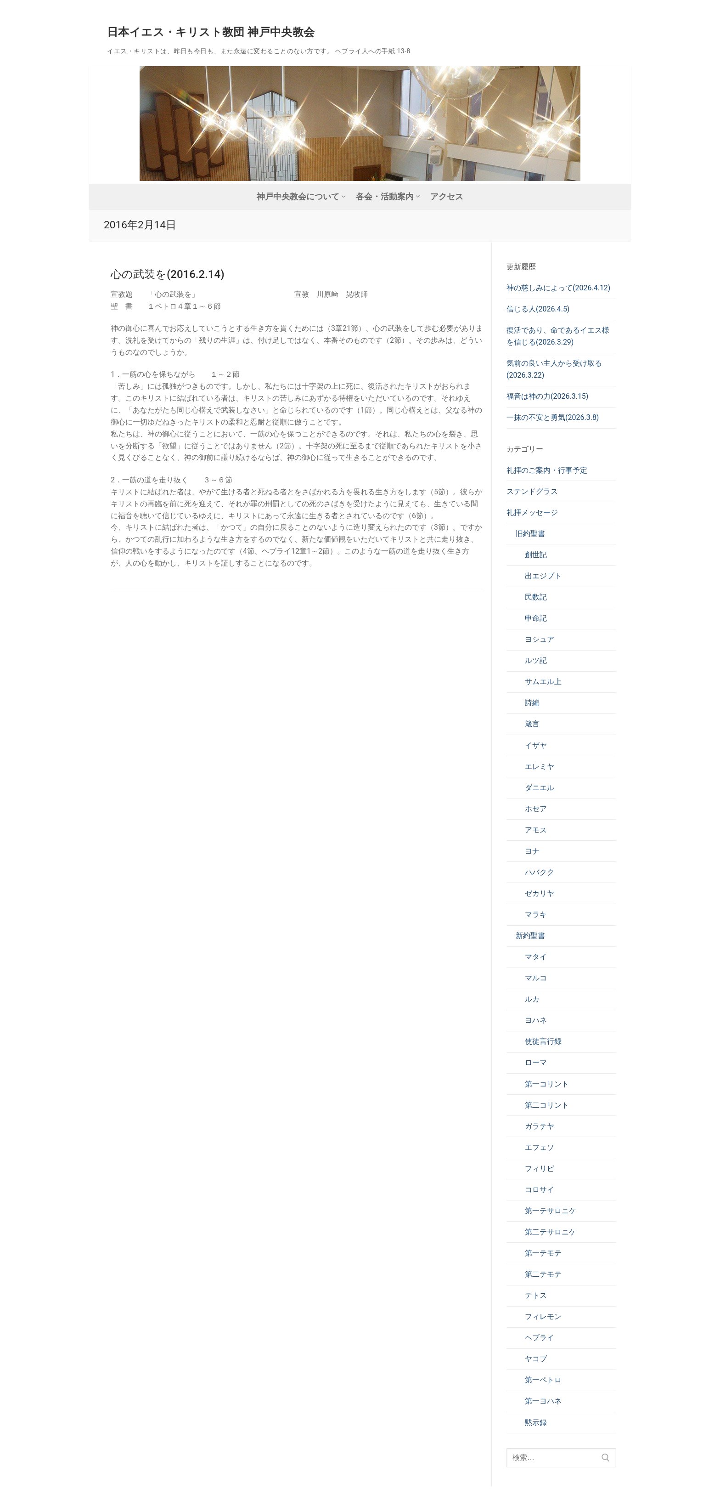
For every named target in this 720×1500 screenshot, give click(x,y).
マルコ (536, 978)
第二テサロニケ (550, 1232)
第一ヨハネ (543, 1401)
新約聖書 (530, 935)
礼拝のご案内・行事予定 (546, 470)
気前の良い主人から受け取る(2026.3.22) (554, 369)
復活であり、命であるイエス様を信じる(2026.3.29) (557, 336)
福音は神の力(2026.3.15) (547, 396)
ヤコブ (536, 1358)
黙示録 (536, 1422)
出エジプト (543, 576)
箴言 (532, 723)
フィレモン (543, 1316)
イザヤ (536, 745)
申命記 (536, 618)
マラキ (536, 914)
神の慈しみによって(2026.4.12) (558, 287)
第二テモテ (543, 1274)
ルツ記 (536, 660)
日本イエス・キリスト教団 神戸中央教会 (211, 32)
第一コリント (547, 1084)
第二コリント (547, 1105)
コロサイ (539, 1189)
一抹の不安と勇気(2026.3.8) (552, 417)
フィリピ (539, 1168)
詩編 (532, 702)
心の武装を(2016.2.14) (168, 274)
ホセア (536, 808)
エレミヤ (539, 766)
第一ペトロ (543, 1379)
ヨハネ (536, 1020)
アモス (536, 830)
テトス (536, 1295)
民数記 (536, 597)
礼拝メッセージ (532, 512)
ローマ (536, 1062)
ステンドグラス (532, 491)
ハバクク (539, 872)
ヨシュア (539, 639)
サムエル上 (543, 681)
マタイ (536, 956)
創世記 (536, 554)
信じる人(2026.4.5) (537, 309)
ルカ (532, 999)
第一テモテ (543, 1253)
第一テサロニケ (550, 1210)
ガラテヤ (539, 1126)
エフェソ (539, 1147)
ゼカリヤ (539, 893)
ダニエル (539, 787)
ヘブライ (539, 1337)
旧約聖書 (530, 533)
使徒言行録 (543, 1041)
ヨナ (532, 851)
